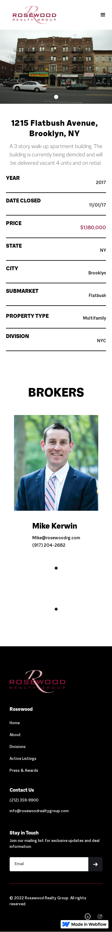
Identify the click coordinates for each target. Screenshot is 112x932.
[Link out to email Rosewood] (39, 811)
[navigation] (99, 917)
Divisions (18, 747)
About (15, 735)
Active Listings (23, 759)
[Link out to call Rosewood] (24, 800)
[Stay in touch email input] (49, 864)
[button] (103, 15)
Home (15, 723)
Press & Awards (24, 771)
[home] (30, 15)
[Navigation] (37, 681)
